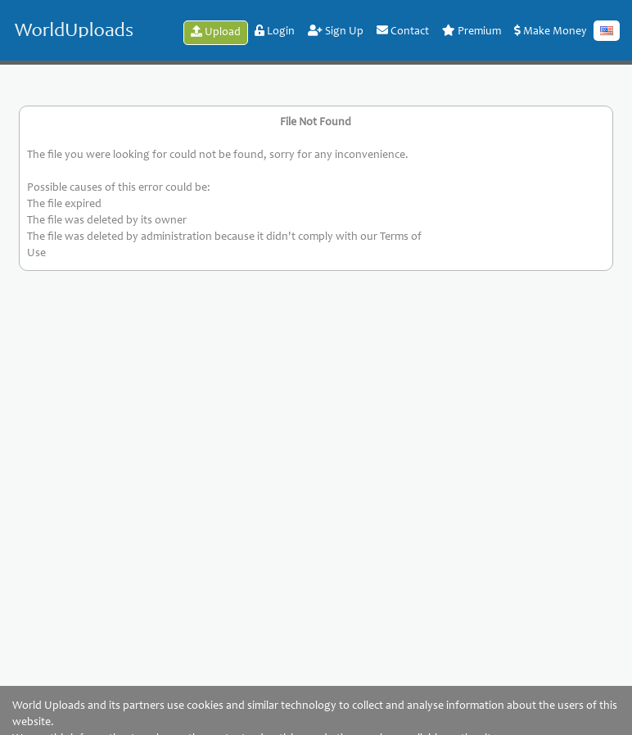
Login (275, 31)
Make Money (550, 31)
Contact (403, 31)
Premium (471, 31)
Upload (216, 31)
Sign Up (335, 31)
